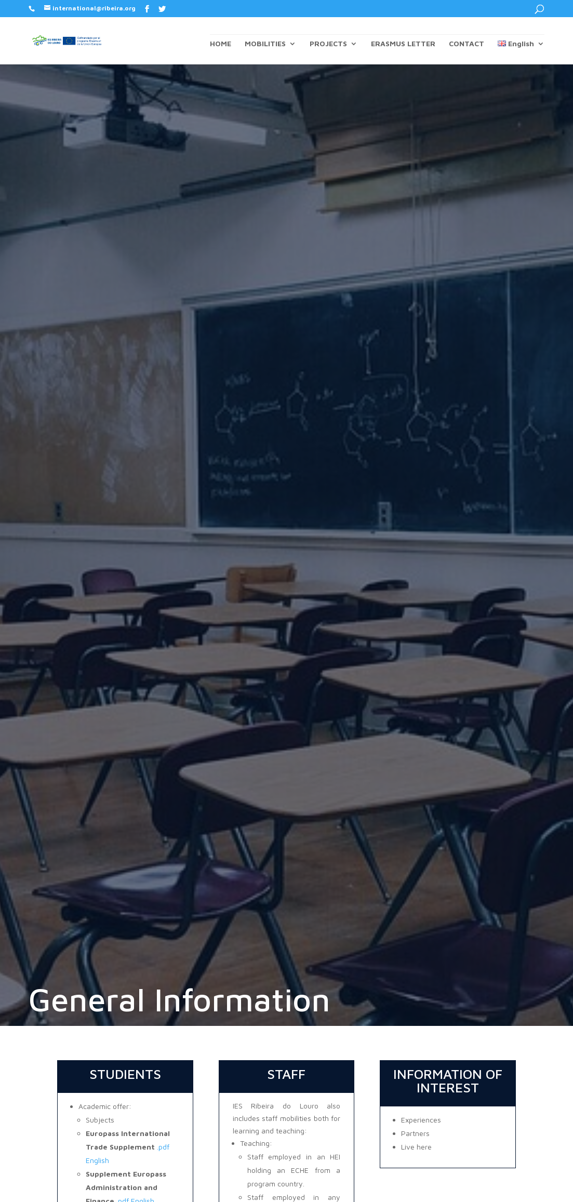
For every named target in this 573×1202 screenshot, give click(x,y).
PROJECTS (328, 44)
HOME (220, 44)
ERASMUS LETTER (403, 44)
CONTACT (466, 44)
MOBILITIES (265, 44)
